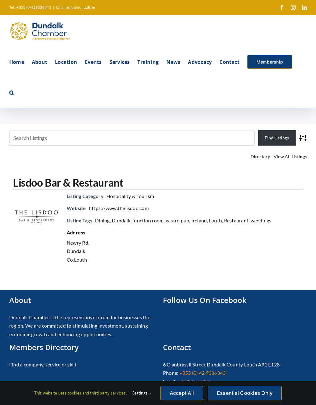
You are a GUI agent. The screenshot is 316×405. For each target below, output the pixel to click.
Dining (102, 220)
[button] (11, 92)
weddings (261, 220)
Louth (215, 220)
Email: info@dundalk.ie (75, 7)
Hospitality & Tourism (130, 196)
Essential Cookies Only (244, 393)
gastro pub (177, 220)
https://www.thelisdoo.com (119, 208)
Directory (260, 156)
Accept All (182, 393)
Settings (141, 393)
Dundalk (121, 220)
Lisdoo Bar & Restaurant (68, 182)
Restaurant (236, 220)
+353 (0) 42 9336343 (203, 373)
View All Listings (290, 156)
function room (148, 220)
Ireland (199, 220)
